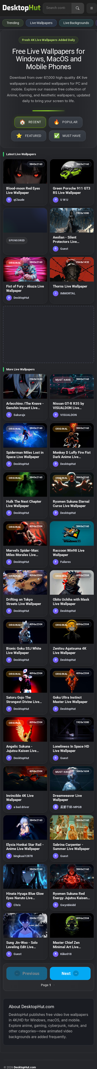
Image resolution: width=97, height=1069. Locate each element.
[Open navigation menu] (91, 8)
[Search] (77, 8)
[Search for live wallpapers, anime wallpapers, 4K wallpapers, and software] (57, 8)
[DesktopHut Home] (21, 8)
